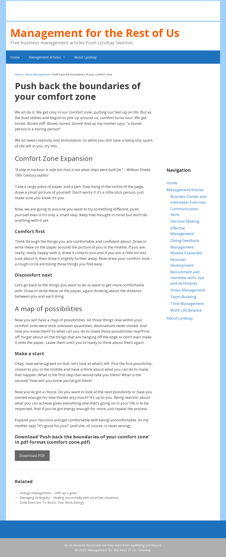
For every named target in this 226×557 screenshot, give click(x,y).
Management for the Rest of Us (94, 32)
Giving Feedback (184, 240)
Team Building (183, 296)
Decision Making (184, 221)
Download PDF (32, 455)
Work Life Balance (186, 310)
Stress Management (37, 74)
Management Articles (49, 57)
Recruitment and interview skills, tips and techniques (187, 277)
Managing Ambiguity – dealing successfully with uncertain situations (69, 497)
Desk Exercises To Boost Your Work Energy (52, 502)
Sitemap (145, 550)
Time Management (187, 303)
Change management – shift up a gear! (48, 493)
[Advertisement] (113, 11)
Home (15, 57)
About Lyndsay (85, 57)
